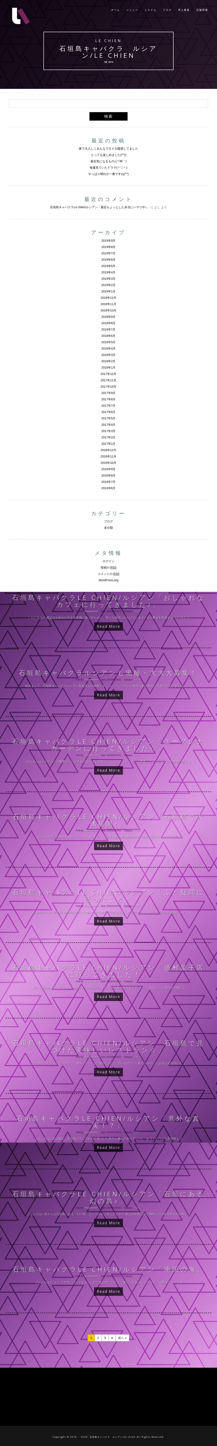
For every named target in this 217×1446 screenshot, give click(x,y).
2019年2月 (109, 285)
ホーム (115, 10)
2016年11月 (109, 456)
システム (150, 10)
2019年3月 (109, 278)
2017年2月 (109, 437)
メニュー (132, 10)
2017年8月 (109, 399)
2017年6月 (109, 412)
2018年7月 (109, 329)
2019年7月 (109, 253)
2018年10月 (109, 310)
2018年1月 (109, 367)
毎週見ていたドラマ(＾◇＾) (108, 167)
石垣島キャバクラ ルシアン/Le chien (108, 52)
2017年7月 (109, 405)
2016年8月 (109, 475)
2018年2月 (109, 361)
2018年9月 (109, 316)
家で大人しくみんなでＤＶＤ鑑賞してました (108, 148)
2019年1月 (109, 291)
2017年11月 (109, 380)
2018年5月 (109, 342)
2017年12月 (109, 374)
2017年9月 (109, 393)
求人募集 (184, 10)
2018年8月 (109, 323)
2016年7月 (109, 481)
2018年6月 (109, 335)
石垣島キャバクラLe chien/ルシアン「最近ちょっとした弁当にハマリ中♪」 (100, 207)
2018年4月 (109, 348)
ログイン (108, 561)
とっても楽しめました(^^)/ (108, 155)
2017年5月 (109, 418)
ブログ (167, 10)
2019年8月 (109, 247)
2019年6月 (109, 259)
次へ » (122, 1338)
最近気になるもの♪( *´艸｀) (108, 161)
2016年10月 (109, 462)
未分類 (108, 527)
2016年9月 (109, 469)
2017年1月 (109, 443)
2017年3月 (109, 431)
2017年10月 (109, 386)
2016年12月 (109, 450)
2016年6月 (109, 488)
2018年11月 (109, 304)
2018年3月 (109, 355)
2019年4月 (109, 272)
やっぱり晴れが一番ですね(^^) (108, 174)
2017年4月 (109, 424)
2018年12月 (109, 297)
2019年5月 (109, 266)
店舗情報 (202, 10)
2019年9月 (109, 240)
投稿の (109, 567)
